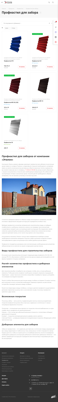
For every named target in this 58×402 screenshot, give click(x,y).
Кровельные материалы (8, 356)
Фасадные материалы (7, 358)
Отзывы (40, 360)
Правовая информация (33, 396)
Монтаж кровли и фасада (26, 358)
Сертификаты (41, 358)
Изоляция (4, 364)
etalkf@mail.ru (35, 380)
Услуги (22, 353)
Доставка (5, 378)
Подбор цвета (23, 362)
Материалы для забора (8, 366)
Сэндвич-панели (6, 362)
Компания (41, 353)
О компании (41, 356)
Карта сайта (5, 385)
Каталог (4, 353)
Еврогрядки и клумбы (7, 371)
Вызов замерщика (24, 360)
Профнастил (5, 360)
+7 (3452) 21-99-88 (36, 375)
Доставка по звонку (25, 356)
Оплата (4, 382)
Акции (4, 375)
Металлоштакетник (7, 368)
